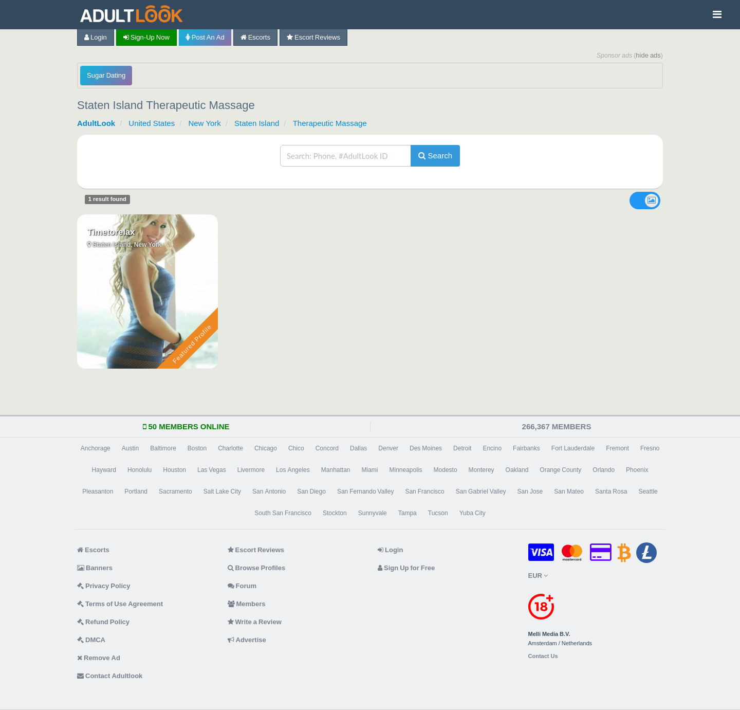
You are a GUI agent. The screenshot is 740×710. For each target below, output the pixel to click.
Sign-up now (146, 37)
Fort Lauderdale (573, 448)
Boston (197, 448)
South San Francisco (282, 513)
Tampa (407, 513)
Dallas (358, 448)
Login (95, 37)
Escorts (255, 37)
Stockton (335, 513)
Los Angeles (293, 470)
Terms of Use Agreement (120, 603)
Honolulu (139, 470)
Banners (95, 568)
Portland (135, 491)
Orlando (604, 470)
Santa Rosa (611, 491)
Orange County (560, 470)
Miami (370, 470)
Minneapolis (406, 470)
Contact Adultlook (109, 675)
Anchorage (95, 448)
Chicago (265, 448)
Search (435, 155)
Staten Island (256, 123)
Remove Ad (98, 657)
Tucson (438, 513)
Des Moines (426, 448)
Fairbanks (526, 448)
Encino (492, 448)
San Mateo (569, 491)
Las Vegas (211, 470)
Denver (388, 448)
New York (204, 123)
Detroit (462, 448)
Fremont (617, 448)
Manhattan (335, 470)
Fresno (649, 448)
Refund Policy (103, 621)
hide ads (648, 55)
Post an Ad (205, 37)
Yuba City (472, 513)
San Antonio (269, 491)
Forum (242, 585)
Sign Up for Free (406, 568)
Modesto (445, 470)
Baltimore (163, 448)
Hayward (104, 470)
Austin (130, 448)
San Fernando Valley (365, 491)
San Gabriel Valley (481, 491)
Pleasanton (97, 491)
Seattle (647, 491)
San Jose (530, 491)
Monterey (481, 470)
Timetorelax (111, 232)
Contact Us (543, 656)
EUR (538, 575)
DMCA (91, 639)
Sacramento (175, 491)
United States (151, 123)
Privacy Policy (104, 585)
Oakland (517, 470)
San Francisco (424, 491)
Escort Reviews (313, 37)
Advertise (247, 639)
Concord (327, 448)
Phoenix (637, 470)
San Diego (311, 491)
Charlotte (230, 448)
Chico (296, 448)
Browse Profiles (257, 568)
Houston (174, 470)
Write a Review (255, 621)
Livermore (251, 470)
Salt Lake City (222, 491)
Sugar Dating (106, 75)
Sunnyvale (372, 513)
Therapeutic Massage (330, 123)
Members (247, 603)
